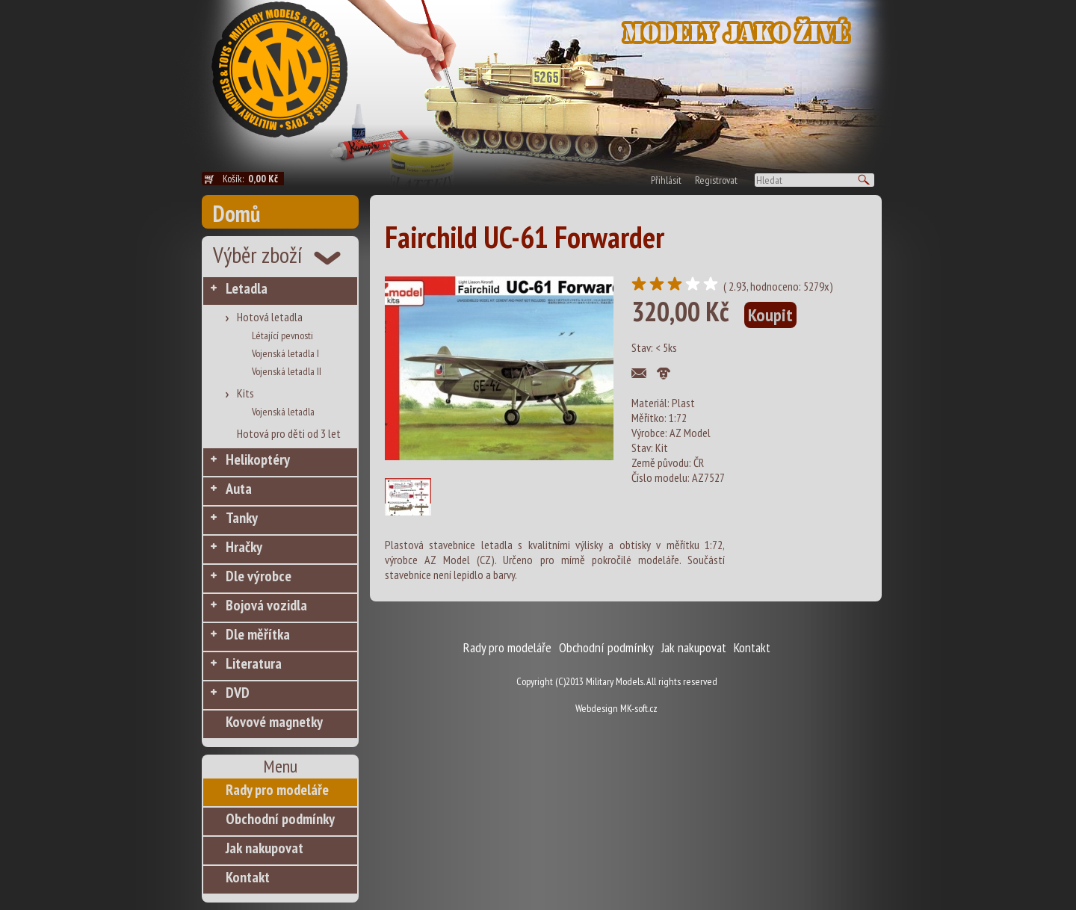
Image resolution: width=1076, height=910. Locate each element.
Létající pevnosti (282, 335)
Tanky (242, 517)
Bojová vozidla (266, 605)
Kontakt (248, 877)
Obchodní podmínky (280, 819)
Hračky (244, 547)
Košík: (253, 178)
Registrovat (716, 180)
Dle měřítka (258, 634)
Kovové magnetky (274, 721)
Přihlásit (666, 180)
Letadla (247, 288)
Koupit (770, 314)
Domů (236, 213)
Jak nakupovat (264, 848)
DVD (238, 692)
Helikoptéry (258, 459)
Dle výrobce (258, 576)
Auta (239, 488)
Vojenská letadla (283, 411)
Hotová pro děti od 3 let (289, 433)
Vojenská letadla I (285, 353)
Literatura (254, 663)
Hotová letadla (270, 316)
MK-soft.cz (639, 708)
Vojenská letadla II (286, 371)
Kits (245, 393)
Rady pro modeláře (277, 789)
